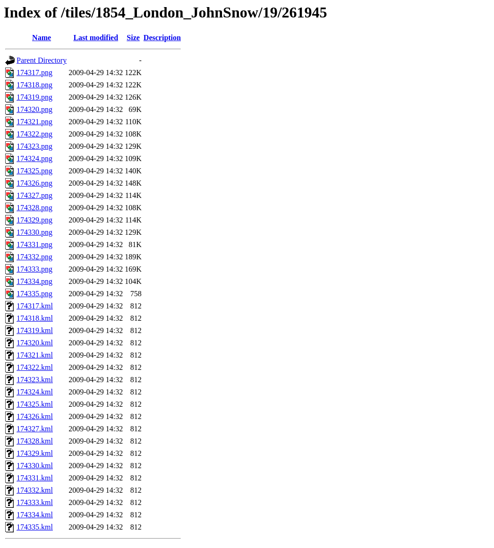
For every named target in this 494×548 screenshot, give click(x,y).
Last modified (95, 38)
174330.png (34, 232)
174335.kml (35, 527)
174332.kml (35, 490)
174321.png (34, 122)
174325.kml (35, 404)
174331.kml (35, 478)
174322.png (34, 134)
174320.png (34, 109)
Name (41, 38)
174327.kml (35, 429)
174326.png (34, 183)
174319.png (34, 97)
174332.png (34, 257)
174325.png (34, 171)
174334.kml (35, 515)
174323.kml (35, 380)
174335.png (34, 294)
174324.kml (35, 392)
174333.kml (35, 502)
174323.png (34, 146)
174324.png (34, 158)
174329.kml (35, 453)
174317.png (34, 72)
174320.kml (35, 343)
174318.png (34, 85)
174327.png (34, 195)
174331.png (34, 244)
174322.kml (35, 367)
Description (162, 38)
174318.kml (35, 318)
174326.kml (35, 416)
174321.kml (35, 355)
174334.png (34, 281)
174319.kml (35, 330)
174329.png (34, 220)
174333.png (34, 269)
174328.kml (35, 441)
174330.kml (35, 466)
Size (133, 38)
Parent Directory (42, 60)
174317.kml (35, 306)
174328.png (34, 208)
